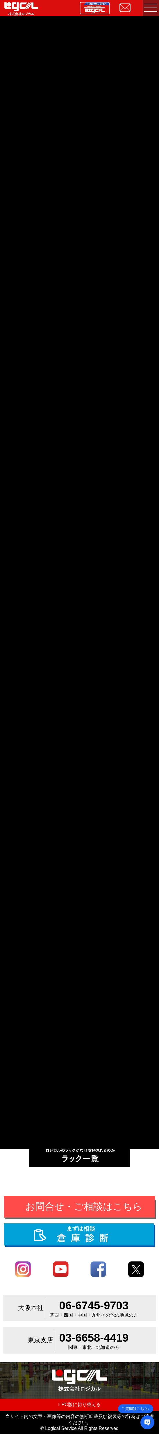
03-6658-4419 (93, 1337)
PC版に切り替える (79, 1404)
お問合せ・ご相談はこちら (83, 1206)
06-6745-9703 (93, 1305)
